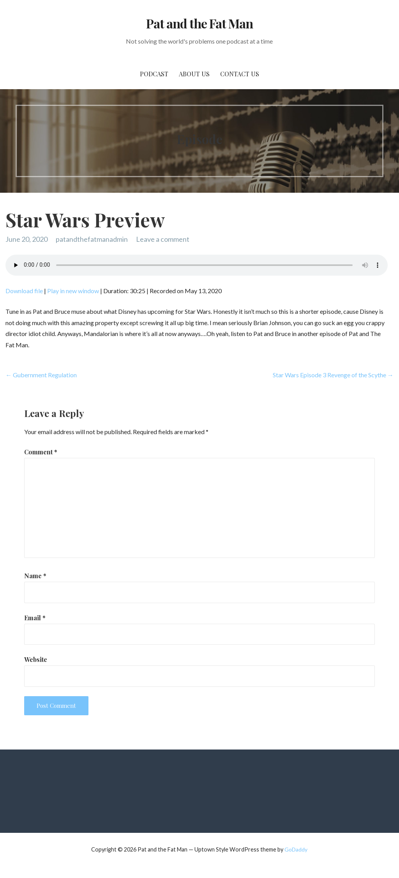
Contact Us (239, 74)
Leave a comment (162, 239)
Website (35, 659)
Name (35, 576)
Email (35, 618)
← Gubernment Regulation (41, 374)
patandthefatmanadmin (92, 239)
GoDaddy (295, 849)
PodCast (154, 74)
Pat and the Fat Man (199, 23)
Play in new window (73, 290)
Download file (24, 290)
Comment (40, 452)
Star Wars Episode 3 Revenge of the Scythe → (333, 374)
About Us (194, 74)
